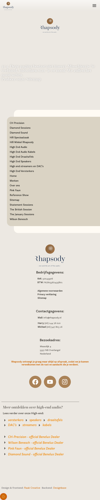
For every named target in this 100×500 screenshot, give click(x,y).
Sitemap (14, 199)
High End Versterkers (22, 171)
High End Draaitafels (22, 156)
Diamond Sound (19, 132)
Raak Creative (33, 487)
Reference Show (19, 195)
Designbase (59, 487)
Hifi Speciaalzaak (19, 137)
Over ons (15, 185)
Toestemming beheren (3, 496)
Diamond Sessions (20, 127)
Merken (14, 180)
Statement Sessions (21, 204)
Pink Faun (15, 190)
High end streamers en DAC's (27, 166)
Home (13, 175)
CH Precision (17, 123)
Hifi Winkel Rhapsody (22, 142)
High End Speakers (20, 161)
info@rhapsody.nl (52, 317)
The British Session (21, 209)
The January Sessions (22, 214)
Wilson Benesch (19, 219)
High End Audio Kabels (22, 151)
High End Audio (18, 147)
